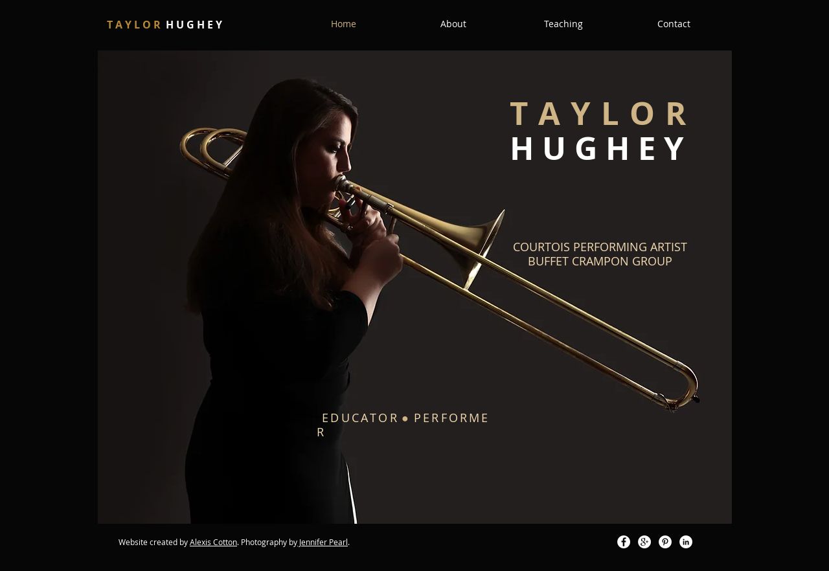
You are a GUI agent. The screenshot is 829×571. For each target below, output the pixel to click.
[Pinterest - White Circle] (665, 541)
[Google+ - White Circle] (644, 541)
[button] (453, 24)
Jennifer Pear (321, 542)
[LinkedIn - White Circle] (685, 541)
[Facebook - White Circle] (623, 541)
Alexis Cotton (213, 542)
